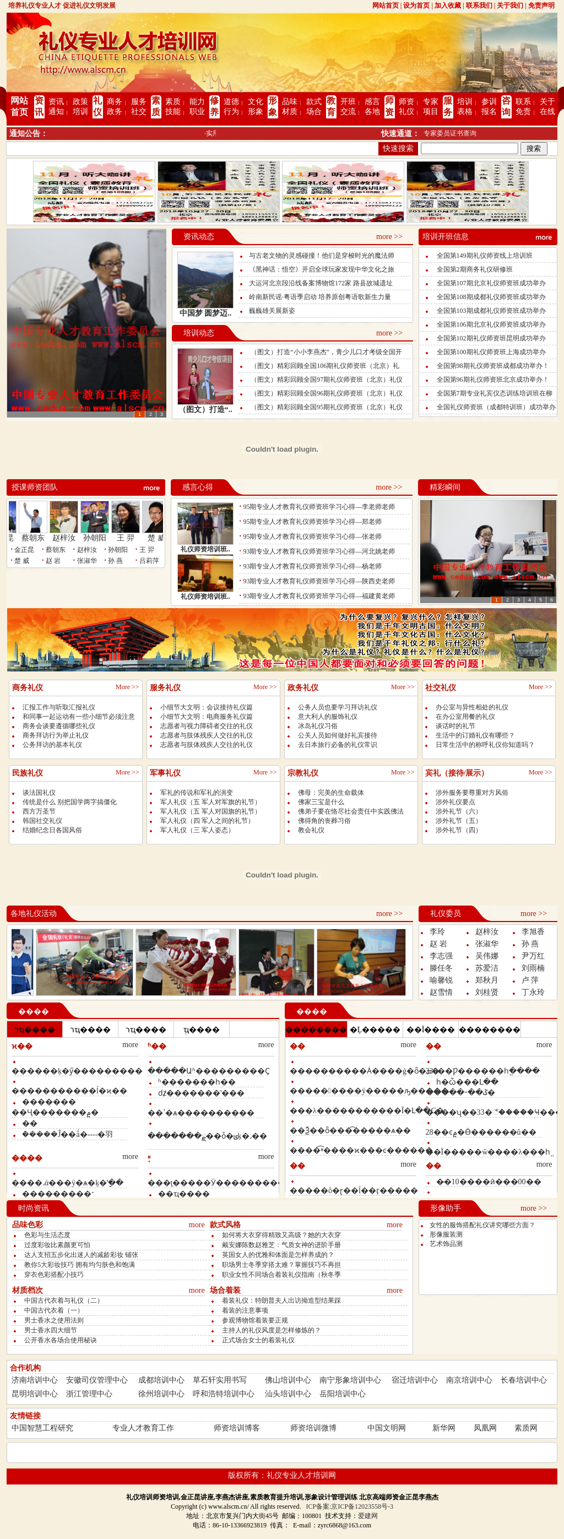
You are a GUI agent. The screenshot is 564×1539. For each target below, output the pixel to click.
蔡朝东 (39, 534)
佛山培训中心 (288, 1380)
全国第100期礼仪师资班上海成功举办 (491, 352)
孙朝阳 (100, 534)
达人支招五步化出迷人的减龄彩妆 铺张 (81, 1255)
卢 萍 (530, 980)
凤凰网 (485, 1428)
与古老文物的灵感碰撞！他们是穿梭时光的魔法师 (321, 255)
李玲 (437, 932)
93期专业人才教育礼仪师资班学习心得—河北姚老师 (319, 551)
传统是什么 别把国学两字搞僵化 (70, 802)
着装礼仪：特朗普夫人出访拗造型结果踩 (281, 1300)
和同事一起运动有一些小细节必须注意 (79, 716)
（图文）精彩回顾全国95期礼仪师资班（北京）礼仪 (327, 407)
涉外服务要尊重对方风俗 (472, 792)
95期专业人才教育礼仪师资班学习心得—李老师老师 (319, 507)
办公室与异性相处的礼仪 (472, 707)
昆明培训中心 (35, 1394)
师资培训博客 (237, 1428)
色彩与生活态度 (47, 1235)
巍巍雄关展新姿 (272, 311)
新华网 (443, 1428)
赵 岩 (53, 561)
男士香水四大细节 (50, 1330)
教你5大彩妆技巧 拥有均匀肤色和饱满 (79, 1265)
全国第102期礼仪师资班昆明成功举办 (491, 338)
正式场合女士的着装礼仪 (258, 1340)
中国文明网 (386, 1428)
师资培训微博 (313, 1428)
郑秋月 (486, 980)
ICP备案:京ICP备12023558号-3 (349, 1506)
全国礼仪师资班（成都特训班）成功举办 (496, 407)
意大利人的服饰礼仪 (327, 716)
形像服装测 (446, 1234)
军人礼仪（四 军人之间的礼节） (207, 821)
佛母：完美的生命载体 (331, 792)
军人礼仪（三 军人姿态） (197, 830)
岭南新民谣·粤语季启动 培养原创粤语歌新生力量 (320, 297)
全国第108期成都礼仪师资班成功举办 (491, 297)
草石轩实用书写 (220, 1380)
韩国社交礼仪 (42, 821)
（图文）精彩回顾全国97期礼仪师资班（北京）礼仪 (327, 379)
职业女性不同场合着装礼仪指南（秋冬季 (281, 1274)
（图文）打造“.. (205, 409)
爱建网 (368, 1516)
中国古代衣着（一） (54, 1310)
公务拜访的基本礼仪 (52, 745)
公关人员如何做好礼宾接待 (337, 735)
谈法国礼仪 (39, 792)
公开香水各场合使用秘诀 (60, 1340)
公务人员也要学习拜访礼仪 (337, 707)
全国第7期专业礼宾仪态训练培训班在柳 (494, 393)
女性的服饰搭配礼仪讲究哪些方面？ (482, 1225)
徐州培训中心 (161, 1394)
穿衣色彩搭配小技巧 (54, 1274)
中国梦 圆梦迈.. (206, 313)
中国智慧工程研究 (42, 1428)
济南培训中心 (35, 1380)
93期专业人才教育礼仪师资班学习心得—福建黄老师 (319, 596)
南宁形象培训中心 (350, 1380)
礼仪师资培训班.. (205, 549)
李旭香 (533, 932)
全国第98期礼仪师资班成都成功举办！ (493, 366)
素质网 (526, 1428)
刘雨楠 (533, 968)
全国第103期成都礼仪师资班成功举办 (491, 311)
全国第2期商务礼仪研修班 (475, 269)
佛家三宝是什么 (321, 802)
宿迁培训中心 (415, 1380)
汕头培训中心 (288, 1394)
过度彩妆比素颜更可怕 (57, 1245)
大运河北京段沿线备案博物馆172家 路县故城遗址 (321, 283)
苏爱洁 (486, 968)
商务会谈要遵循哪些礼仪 (59, 726)
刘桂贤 (486, 992)
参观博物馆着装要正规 (255, 1320)
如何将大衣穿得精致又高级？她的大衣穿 (281, 1235)
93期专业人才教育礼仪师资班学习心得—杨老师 (312, 566)
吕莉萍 (149, 561)
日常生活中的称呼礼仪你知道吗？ (485, 745)
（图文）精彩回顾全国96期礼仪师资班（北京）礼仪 (327, 393)
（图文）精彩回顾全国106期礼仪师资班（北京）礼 (325, 366)
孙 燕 (115, 561)
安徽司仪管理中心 (97, 1380)
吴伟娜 (486, 956)
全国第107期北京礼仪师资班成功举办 (491, 283)
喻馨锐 (441, 980)
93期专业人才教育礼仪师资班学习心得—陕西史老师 (319, 581)
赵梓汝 (70, 534)
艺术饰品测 (446, 1244)
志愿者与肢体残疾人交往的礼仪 (206, 735)
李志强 (441, 956)
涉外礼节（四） (459, 830)
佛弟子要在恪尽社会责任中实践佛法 (351, 811)
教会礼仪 (311, 830)
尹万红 (533, 956)
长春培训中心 (524, 1380)
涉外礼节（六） (459, 811)
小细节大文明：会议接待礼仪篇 (206, 707)
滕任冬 (441, 968)
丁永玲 (533, 992)
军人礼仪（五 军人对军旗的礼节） (210, 802)
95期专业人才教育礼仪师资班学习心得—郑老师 (312, 521)
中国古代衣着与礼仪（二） (64, 1300)
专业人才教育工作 (143, 1428)
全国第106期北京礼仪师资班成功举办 (491, 324)
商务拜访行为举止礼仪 (56, 735)
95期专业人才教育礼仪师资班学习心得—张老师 (312, 536)
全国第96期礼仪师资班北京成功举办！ (493, 379)
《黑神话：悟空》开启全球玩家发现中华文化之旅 (321, 269)
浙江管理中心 (89, 1394)
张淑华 (87, 561)
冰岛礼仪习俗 (318, 726)
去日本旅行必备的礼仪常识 (337, 745)
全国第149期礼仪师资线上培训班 (485, 255)
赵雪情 (441, 992)
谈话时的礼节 (455, 726)
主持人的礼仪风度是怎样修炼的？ (271, 1330)
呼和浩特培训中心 (223, 1394)
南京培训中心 (469, 1380)
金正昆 (24, 550)
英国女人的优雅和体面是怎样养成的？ (278, 1255)
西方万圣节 (39, 811)
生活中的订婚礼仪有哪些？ (475, 735)
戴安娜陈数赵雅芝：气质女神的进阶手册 (281, 1245)
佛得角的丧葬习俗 (324, 821)
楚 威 (162, 534)
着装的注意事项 (245, 1310)
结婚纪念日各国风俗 (52, 830)
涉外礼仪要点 (455, 802)
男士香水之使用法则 (54, 1320)
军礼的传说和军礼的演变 (196, 792)
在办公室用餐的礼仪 (465, 716)
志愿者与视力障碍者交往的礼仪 (206, 726)
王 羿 (131, 534)
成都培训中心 (161, 1380)
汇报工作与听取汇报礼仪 (59, 707)
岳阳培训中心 (342, 1394)
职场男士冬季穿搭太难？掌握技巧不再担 (281, 1265)
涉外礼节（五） (459, 821)
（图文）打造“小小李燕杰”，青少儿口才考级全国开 (326, 352)
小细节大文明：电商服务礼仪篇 (206, 716)
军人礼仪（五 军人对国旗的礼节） (210, 811)
